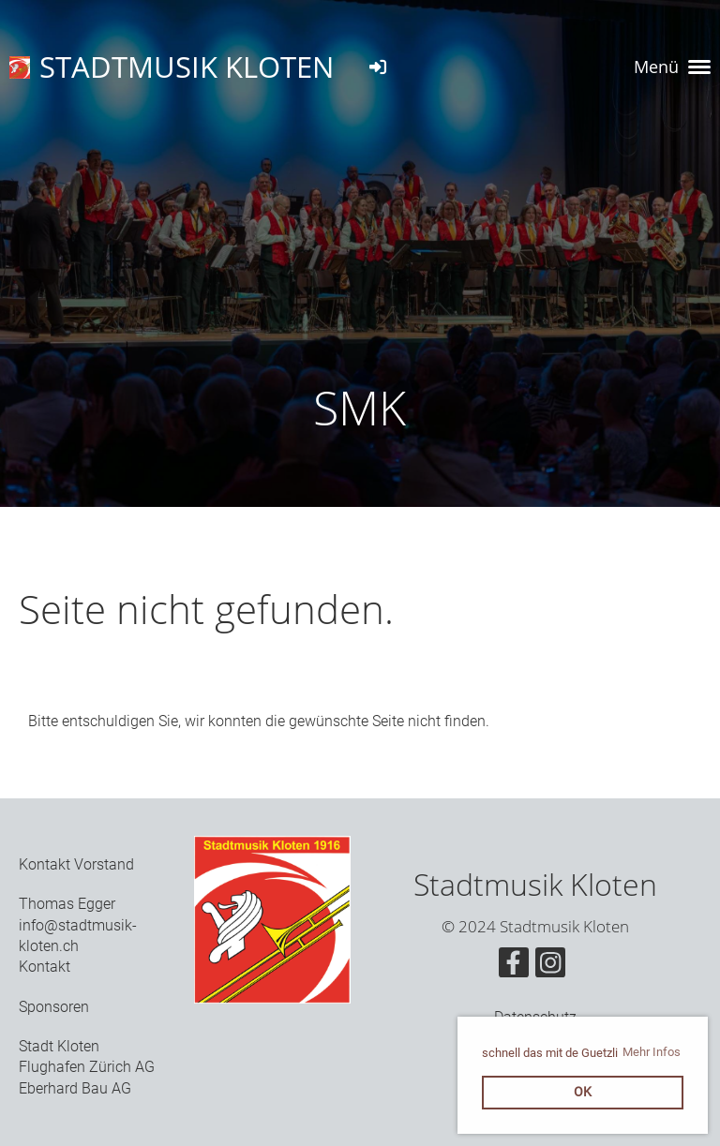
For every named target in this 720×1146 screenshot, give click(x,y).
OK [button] (583, 1092)
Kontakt (44, 966)
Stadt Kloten (59, 1046)
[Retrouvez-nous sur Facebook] (514, 967)
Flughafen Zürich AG (87, 1067)
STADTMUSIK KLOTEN (186, 66)
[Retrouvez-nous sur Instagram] (550, 967)
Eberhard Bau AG (75, 1088)
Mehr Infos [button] (651, 1052)
